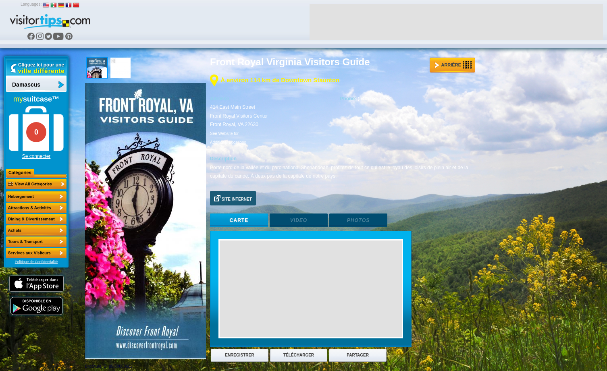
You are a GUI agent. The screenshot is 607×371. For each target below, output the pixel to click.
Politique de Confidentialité (36, 262)
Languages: (31, 4)
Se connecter (36, 156)
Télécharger (298, 355)
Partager (358, 355)
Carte (239, 220)
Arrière (453, 65)
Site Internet (233, 198)
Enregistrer (239, 355)
